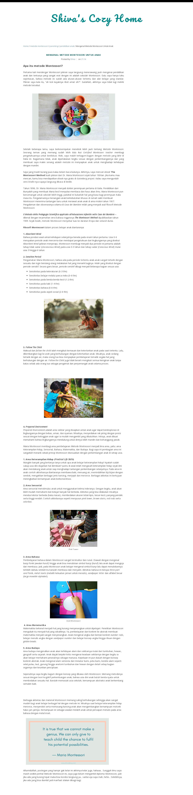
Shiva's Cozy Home (96, 18)
